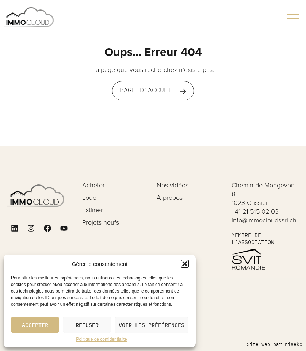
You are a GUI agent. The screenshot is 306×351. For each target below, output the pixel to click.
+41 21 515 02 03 (255, 211)
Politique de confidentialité (101, 339)
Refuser (87, 324)
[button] (184, 263)
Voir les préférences (151, 324)
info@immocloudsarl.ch (264, 219)
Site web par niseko (274, 344)
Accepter (35, 324)
